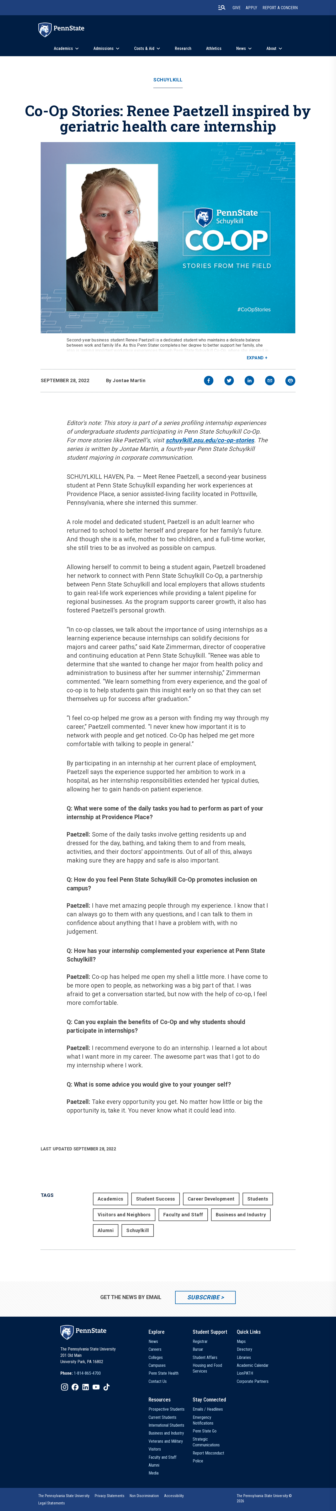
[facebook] (208, 381)
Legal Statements (51, 1503)
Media (154, 1473)
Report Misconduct (208, 1453)
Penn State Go (205, 1431)
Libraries (244, 1357)
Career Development (211, 1199)
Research (183, 48)
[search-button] (221, 7)
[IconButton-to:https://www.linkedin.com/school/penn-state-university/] (85, 1387)
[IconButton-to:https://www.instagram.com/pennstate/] (64, 1387)
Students (257, 1199)
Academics (63, 48)
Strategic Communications (206, 1442)
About (271, 48)
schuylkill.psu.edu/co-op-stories (210, 440)
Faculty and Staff (183, 1214)
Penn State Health (163, 1373)
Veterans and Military (166, 1441)
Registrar (200, 1341)
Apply (251, 7)
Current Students (162, 1417)
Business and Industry (241, 1214)
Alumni (106, 1230)
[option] (80, 1373)
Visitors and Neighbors (124, 1214)
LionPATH (245, 1373)
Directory (244, 1349)
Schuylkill (167, 79)
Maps (241, 1341)
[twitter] (229, 381)
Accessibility (174, 1496)
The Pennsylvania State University (64, 1496)
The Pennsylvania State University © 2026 (264, 1498)
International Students (166, 1425)
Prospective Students (167, 1409)
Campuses (157, 1365)
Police (198, 1460)
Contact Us (158, 1381)
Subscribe (203, 1297)
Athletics (214, 48)
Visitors (155, 1449)
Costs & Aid (144, 48)
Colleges (156, 1357)
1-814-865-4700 (87, 1373)
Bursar (198, 1349)
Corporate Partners (253, 1381)
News (241, 48)
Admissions (103, 48)
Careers (155, 1349)
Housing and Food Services (207, 1368)
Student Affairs (205, 1357)
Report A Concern (280, 7)
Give (236, 7)
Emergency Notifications (203, 1420)
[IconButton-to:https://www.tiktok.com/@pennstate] (106, 1387)
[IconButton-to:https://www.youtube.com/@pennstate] (96, 1387)
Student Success (155, 1199)
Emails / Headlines (208, 1409)
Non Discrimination (144, 1496)
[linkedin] (249, 381)
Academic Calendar (253, 1365)
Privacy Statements (109, 1496)
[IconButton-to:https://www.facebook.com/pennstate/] (75, 1387)
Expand (255, 357)
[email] (270, 381)
